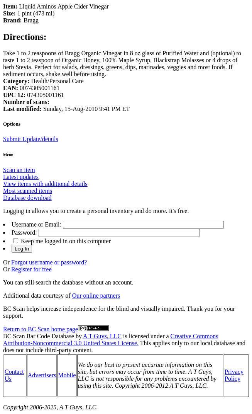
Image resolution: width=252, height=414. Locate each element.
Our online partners (96, 295)
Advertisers (42, 375)
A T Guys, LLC (102, 336)
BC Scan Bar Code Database (38, 336)
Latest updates (21, 177)
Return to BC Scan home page (40, 329)
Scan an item (19, 170)
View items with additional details (45, 184)
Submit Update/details (30, 139)
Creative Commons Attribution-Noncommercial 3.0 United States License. (110, 339)
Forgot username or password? (49, 262)
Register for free (31, 269)
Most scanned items (27, 190)
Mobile (67, 375)
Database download (27, 197)
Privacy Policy (234, 375)
